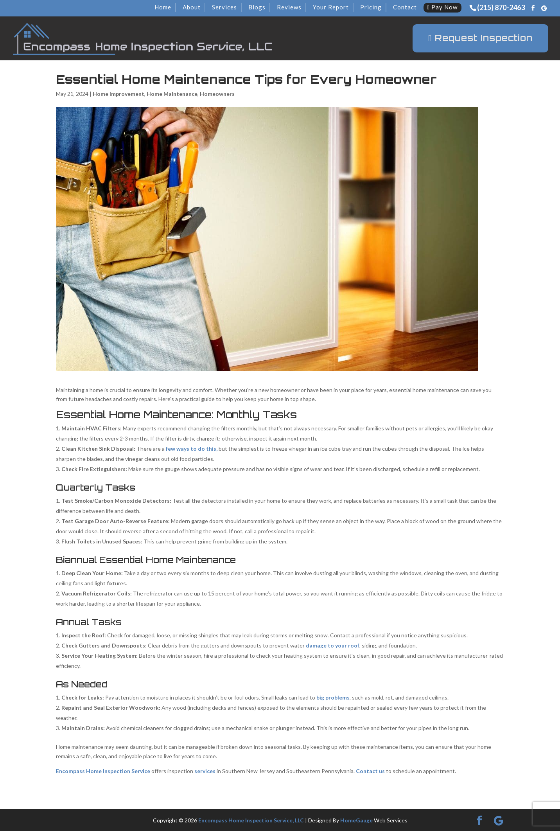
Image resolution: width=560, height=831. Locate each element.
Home (162, 7)
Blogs (257, 7)
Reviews (289, 7)
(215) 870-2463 (501, 7)
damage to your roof (332, 645)
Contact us (370, 771)
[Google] (544, 8)
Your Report (331, 7)
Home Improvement (118, 93)
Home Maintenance (172, 93)
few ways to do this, (191, 448)
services (204, 771)
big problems (333, 697)
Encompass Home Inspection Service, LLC (251, 820)
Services (224, 7)
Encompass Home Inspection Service (103, 771)
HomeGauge (356, 820)
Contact (405, 7)
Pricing (371, 7)
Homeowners (217, 93)
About (192, 7)
